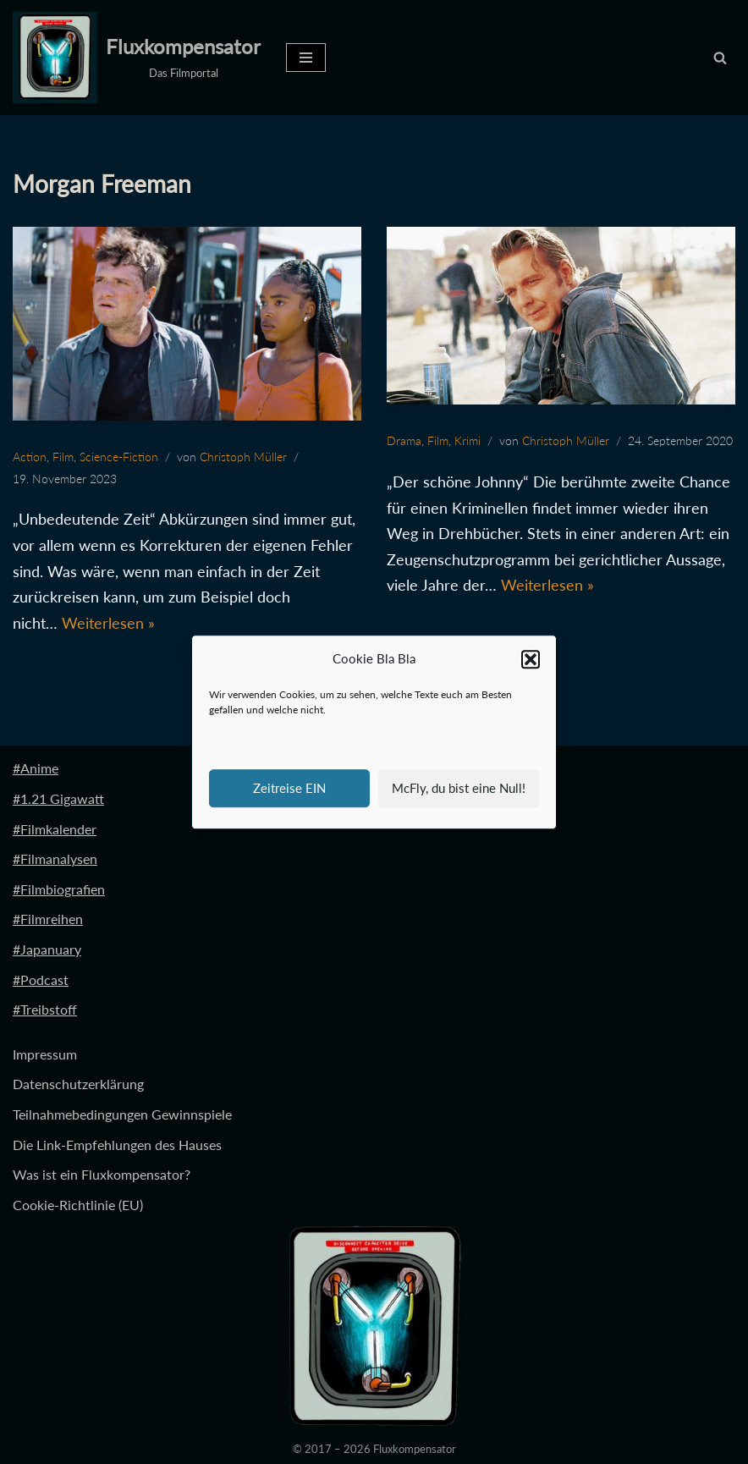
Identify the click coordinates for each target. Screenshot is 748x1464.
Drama (404, 440)
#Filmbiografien (59, 889)
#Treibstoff (45, 1009)
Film (63, 456)
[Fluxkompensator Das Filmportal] (137, 57)
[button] (530, 659)
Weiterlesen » (108, 623)
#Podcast (41, 979)
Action (30, 456)
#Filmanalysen (55, 858)
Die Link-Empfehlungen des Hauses (117, 1145)
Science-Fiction (119, 456)
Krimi (467, 440)
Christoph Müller (243, 456)
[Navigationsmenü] (306, 57)
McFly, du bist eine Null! (458, 787)
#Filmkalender (54, 829)
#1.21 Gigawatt (58, 798)
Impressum (45, 1054)
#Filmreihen (48, 919)
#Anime (35, 768)
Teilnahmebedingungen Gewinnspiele (122, 1114)
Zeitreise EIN (289, 787)
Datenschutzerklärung (78, 1084)
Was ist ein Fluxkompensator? (101, 1174)
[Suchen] (720, 57)
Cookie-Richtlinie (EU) (78, 1205)
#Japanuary (47, 949)
